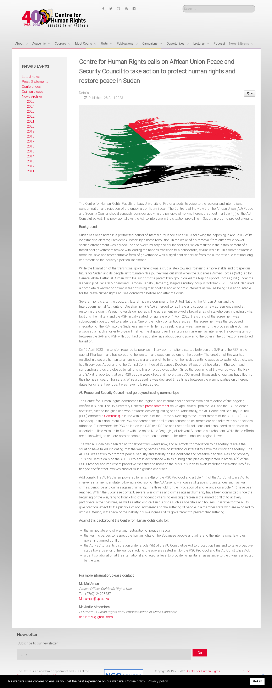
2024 (30, 106)
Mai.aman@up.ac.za (94, 599)
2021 (30, 121)
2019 (30, 131)
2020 (30, 126)
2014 (30, 156)
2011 (30, 171)
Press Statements (35, 82)
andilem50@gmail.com (96, 617)
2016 (30, 146)
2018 (30, 136)
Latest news (31, 77)
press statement (157, 406)
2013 (30, 161)
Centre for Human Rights (203, 671)
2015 (30, 151)
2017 (30, 141)
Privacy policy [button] (158, 681)
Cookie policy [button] (135, 681)
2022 (30, 116)
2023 (30, 111)
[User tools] (249, 93)
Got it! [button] (257, 681)
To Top (245, 671)
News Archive (32, 97)
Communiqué (113, 416)
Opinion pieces (32, 92)
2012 (30, 166)
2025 (30, 102)
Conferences (31, 87)
